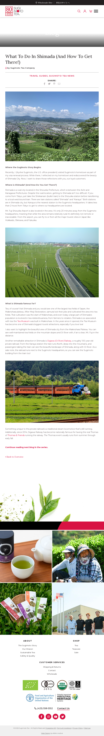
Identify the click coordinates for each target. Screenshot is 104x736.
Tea (76, 645)
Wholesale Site (45, 2)
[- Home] (19, 11)
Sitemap (87, 728)
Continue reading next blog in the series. (26, 447)
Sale (76, 652)
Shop (76, 641)
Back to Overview (14, 457)
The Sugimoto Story (27, 645)
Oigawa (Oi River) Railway (59, 341)
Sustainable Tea (27, 652)
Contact (52, 670)
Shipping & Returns (52, 667)
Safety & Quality (27, 656)
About (27, 641)
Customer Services (52, 662)
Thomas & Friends (16, 435)
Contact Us (63, 708)
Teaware (76, 649)
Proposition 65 (51, 728)
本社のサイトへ (63, 2)
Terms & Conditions (64, 728)
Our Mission (27, 649)
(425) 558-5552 (45, 708)
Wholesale (52, 674)
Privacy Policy (78, 728)
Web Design (45, 733)
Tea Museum (23, 321)
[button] (96, 11)
